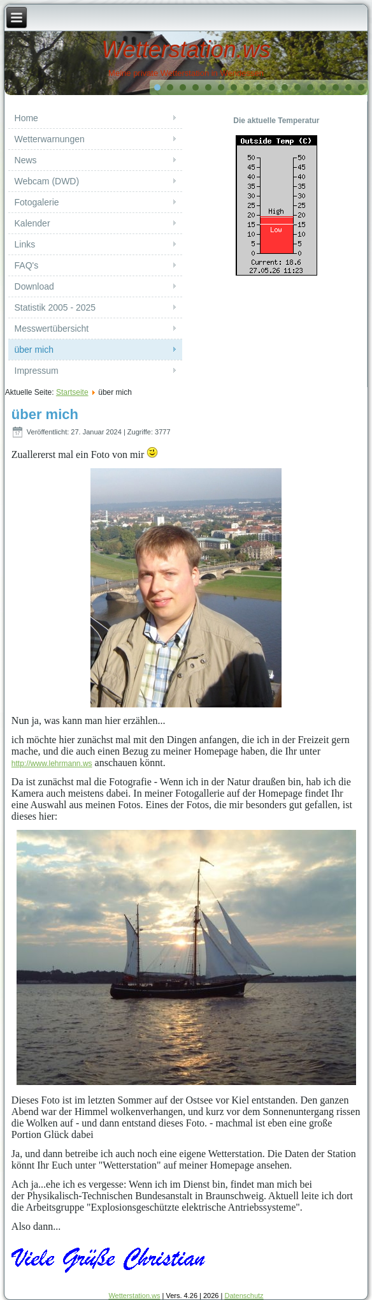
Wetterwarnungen (50, 139)
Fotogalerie (37, 202)
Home (26, 118)
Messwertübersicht (52, 328)
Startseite (72, 392)
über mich (34, 349)
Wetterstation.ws (185, 49)
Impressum (37, 371)
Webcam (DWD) (47, 181)
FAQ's (27, 265)
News (26, 160)
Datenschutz (243, 1295)
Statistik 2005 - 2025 (55, 307)
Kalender (32, 223)
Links (25, 244)
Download (34, 286)
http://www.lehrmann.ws (51, 763)
